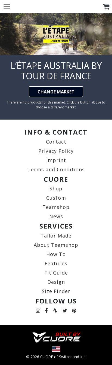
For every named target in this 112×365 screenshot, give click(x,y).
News (56, 216)
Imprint (56, 160)
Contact (56, 141)
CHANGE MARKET (56, 92)
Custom (56, 197)
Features (56, 263)
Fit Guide (56, 272)
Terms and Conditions (56, 169)
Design (56, 282)
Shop (56, 188)
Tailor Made (56, 235)
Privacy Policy (56, 151)
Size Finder (56, 291)
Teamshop (56, 207)
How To (56, 254)
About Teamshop (56, 245)
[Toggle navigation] (7, 6)
